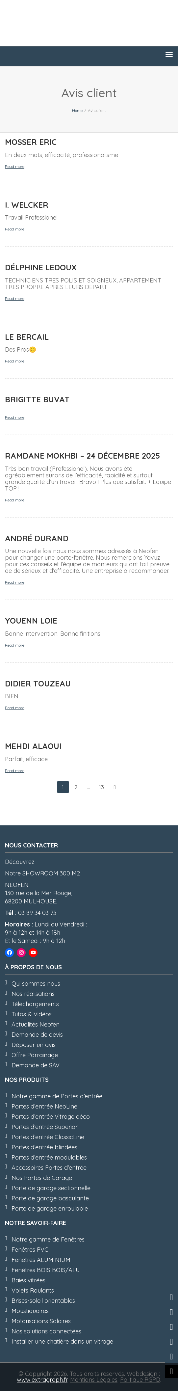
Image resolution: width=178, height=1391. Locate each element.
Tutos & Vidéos (32, 1014)
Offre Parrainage (35, 1055)
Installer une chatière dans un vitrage (62, 1341)
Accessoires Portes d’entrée (49, 1167)
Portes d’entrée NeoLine (44, 1106)
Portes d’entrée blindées (44, 1147)
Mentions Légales (93, 1379)
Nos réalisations (33, 994)
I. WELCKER (26, 205)
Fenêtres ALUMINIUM (41, 1260)
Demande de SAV (36, 1065)
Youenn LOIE (31, 621)
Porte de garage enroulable (50, 1208)
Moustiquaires (30, 1311)
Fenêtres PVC (30, 1249)
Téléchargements (35, 1004)
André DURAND (36, 538)
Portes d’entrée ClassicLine (48, 1137)
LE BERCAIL (27, 337)
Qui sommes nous (36, 983)
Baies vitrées (28, 1280)
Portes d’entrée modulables (49, 1157)
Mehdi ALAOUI (33, 746)
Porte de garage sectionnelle (51, 1188)
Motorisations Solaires (41, 1321)
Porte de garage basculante (50, 1198)
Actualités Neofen (36, 1024)
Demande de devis (37, 1034)
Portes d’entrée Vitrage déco (51, 1116)
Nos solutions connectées (46, 1331)
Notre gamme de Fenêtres (48, 1239)
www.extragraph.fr (42, 1379)
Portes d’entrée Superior (45, 1127)
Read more (14, 166)
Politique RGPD (140, 1379)
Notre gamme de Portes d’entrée (57, 1096)
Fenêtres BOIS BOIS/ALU (46, 1270)
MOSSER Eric (31, 142)
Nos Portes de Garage (42, 1178)
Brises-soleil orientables (43, 1300)
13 (101, 787)
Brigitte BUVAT (37, 399)
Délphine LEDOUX (41, 267)
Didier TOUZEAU (38, 683)
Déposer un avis (34, 1045)
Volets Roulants (33, 1290)
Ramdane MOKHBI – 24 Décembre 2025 (82, 456)
